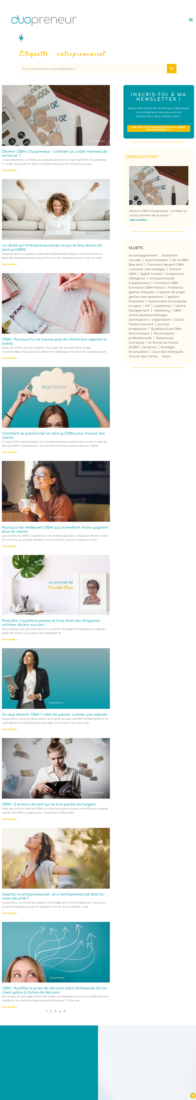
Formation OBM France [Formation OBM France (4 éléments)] (146, 287)
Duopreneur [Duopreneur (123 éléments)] (174, 274)
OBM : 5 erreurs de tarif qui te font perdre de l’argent (49, 804)
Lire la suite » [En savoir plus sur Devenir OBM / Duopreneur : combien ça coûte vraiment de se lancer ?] (10, 170)
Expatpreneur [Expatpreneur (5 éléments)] (139, 283)
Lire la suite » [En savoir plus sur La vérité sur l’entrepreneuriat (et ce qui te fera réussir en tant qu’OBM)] (10, 264)
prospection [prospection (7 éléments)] (138, 329)
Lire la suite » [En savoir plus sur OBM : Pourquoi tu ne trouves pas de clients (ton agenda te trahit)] (10, 358)
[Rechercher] (171, 68)
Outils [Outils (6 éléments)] (179, 319)
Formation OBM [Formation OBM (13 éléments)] (166, 283)
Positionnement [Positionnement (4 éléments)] (141, 324)
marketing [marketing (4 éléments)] (162, 310)
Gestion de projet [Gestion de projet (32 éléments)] (171, 292)
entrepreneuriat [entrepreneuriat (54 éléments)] (161, 278)
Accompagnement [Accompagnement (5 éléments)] (143, 255)
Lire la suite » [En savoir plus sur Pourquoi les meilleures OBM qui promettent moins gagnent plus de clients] (10, 546)
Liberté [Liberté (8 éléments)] (180, 306)
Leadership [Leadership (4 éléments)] (162, 306)
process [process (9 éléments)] (163, 324)
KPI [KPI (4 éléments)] (147, 306)
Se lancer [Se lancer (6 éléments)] (150, 347)
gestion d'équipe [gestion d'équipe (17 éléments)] (142, 292)
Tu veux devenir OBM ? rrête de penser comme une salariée (54, 714)
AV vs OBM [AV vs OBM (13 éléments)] (180, 260)
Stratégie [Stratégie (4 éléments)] (168, 347)
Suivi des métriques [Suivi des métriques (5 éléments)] (168, 352)
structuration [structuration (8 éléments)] (139, 352)
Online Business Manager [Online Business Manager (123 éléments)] (148, 315)
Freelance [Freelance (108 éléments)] (175, 287)
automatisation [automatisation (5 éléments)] (156, 260)
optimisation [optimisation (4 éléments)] (138, 319)
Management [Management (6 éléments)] (139, 310)
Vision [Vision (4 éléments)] (166, 356)
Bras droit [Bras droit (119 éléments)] (136, 264)
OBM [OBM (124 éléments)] (177, 310)
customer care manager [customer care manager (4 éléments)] (147, 269)
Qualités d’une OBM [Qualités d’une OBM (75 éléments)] (166, 329)
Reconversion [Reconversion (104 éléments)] (139, 333)
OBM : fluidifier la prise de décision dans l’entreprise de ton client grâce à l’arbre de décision (54, 990)
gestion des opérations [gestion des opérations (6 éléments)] (146, 297)
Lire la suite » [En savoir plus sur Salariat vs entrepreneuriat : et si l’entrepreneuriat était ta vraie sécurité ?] (10, 913)
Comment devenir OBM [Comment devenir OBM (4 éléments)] (165, 264)
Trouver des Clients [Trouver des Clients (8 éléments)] (143, 356)
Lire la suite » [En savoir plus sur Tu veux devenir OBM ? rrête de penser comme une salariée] (10, 729)
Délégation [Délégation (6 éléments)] (137, 278)
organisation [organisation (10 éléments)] (161, 319)
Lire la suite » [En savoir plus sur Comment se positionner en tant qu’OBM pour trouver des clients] (10, 452)
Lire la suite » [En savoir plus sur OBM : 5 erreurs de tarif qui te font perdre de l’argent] (10, 819)
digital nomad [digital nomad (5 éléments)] (151, 274)
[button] (191, 19)
